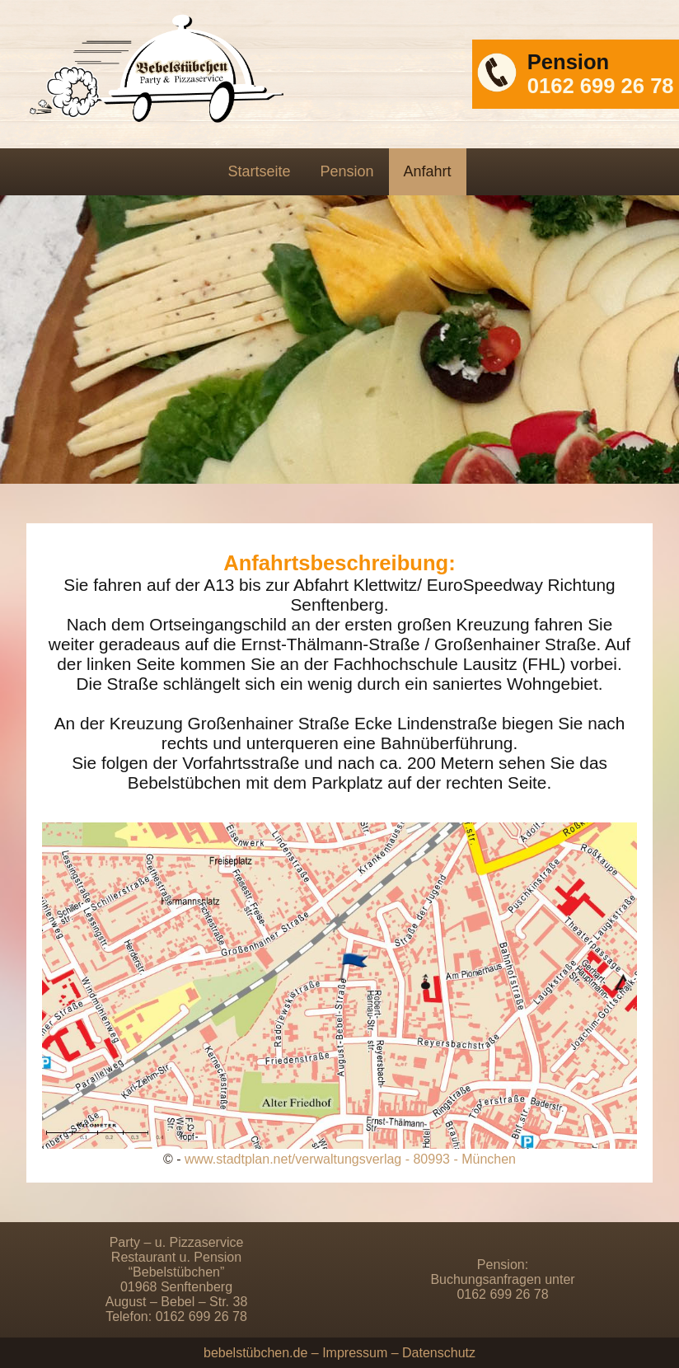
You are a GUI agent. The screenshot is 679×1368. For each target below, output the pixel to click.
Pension (346, 171)
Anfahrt (428, 171)
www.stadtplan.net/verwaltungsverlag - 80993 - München (350, 1159)
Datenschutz (438, 1353)
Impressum (354, 1353)
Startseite (258, 171)
